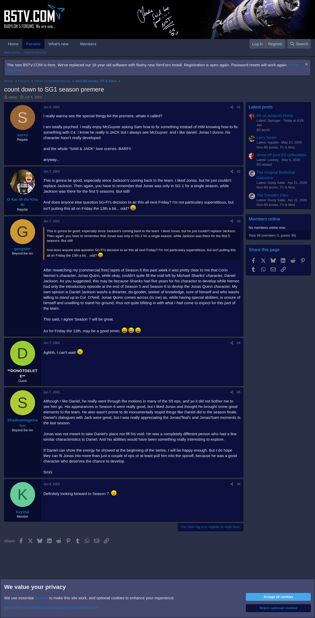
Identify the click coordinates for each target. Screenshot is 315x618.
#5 (238, 392)
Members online (264, 219)
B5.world (263, 130)
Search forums (35, 52)
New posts (12, 52)
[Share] (231, 107)
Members (88, 44)
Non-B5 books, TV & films (276, 147)
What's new (58, 44)
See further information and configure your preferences (51, 607)
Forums (33, 44)
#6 (238, 484)
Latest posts (261, 107)
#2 (238, 171)
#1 (238, 107)
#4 (238, 343)
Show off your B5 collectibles (281, 155)
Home (13, 44)
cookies (41, 598)
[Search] (299, 44)
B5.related (264, 164)
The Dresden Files (272, 195)
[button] (72, 44)
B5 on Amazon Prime (275, 115)
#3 (238, 221)
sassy (13, 97)
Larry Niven (267, 137)
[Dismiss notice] (306, 65)
